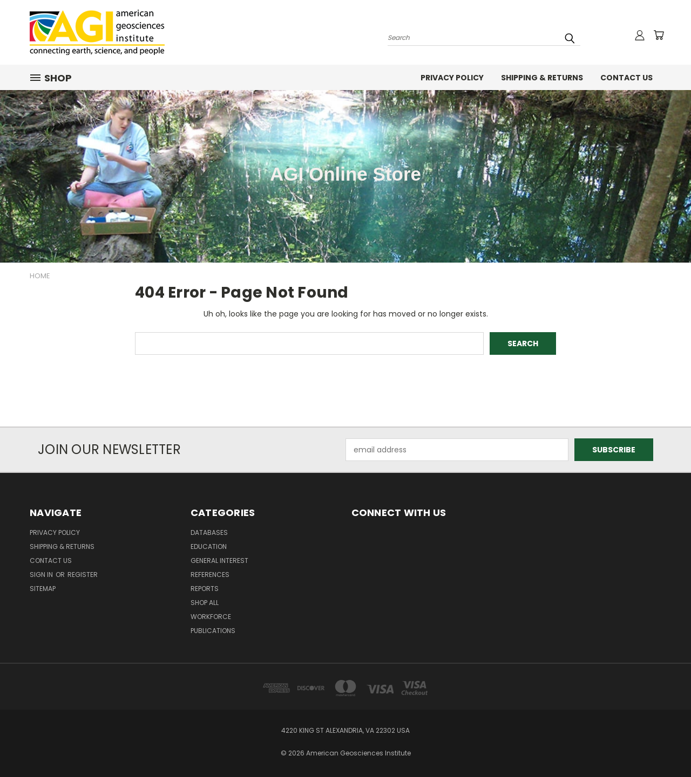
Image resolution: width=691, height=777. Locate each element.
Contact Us (626, 77)
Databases (209, 532)
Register (82, 574)
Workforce (211, 616)
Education (209, 546)
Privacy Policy (452, 77)
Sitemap (43, 588)
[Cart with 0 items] (658, 35)
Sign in (42, 574)
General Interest (219, 560)
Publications (213, 630)
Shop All (205, 602)
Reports (205, 588)
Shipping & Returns (542, 77)
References (210, 574)
